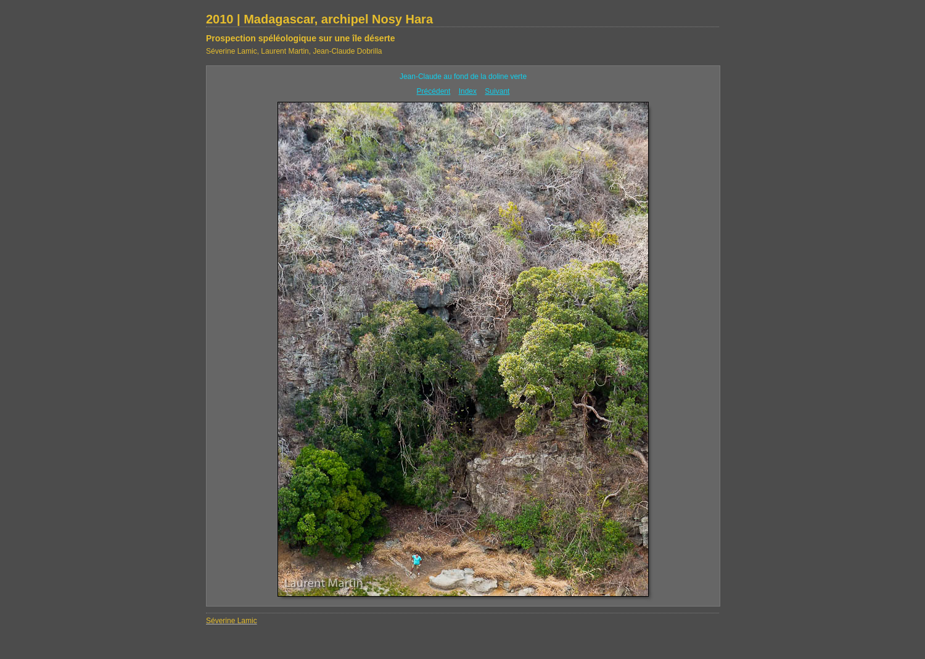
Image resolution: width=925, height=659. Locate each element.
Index (468, 91)
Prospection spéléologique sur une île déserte (300, 38)
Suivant (497, 91)
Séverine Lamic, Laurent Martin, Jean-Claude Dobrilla (294, 51)
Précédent (434, 91)
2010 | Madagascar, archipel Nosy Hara (319, 19)
